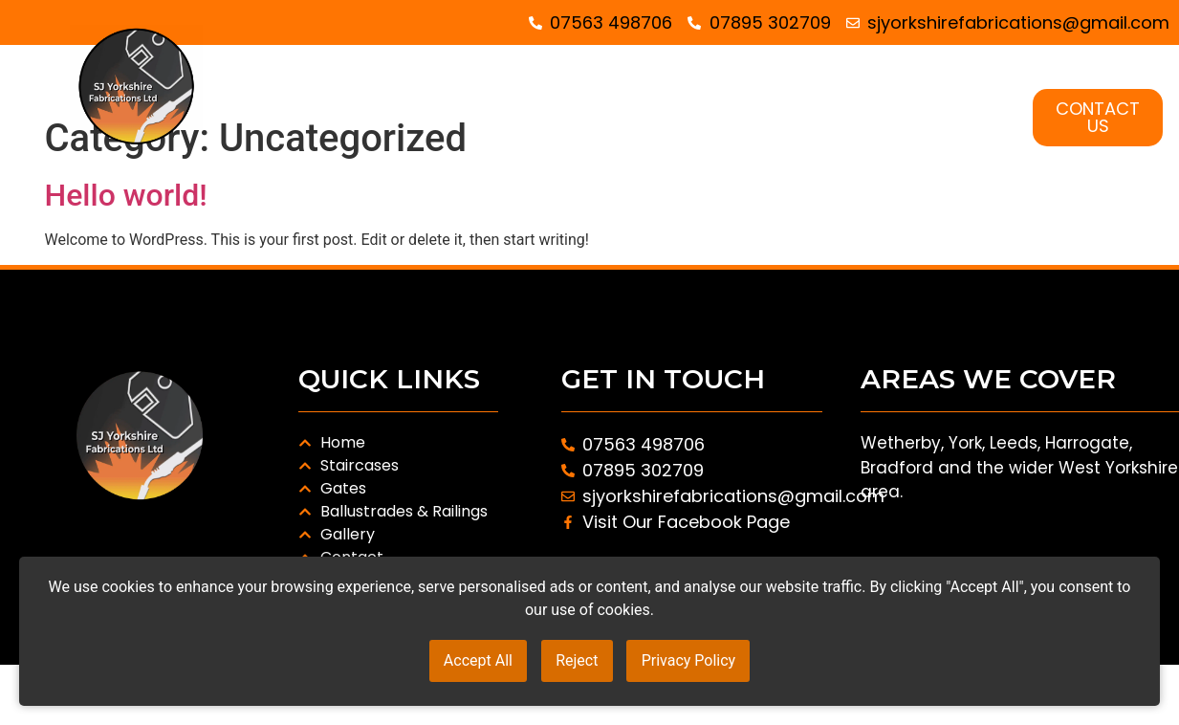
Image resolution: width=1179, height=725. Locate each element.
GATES (638, 95)
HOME (386, 95)
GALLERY (942, 139)
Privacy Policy (706, 665)
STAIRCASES (511, 95)
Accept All (460, 665)
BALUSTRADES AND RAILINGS (846, 95)
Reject (577, 665)
